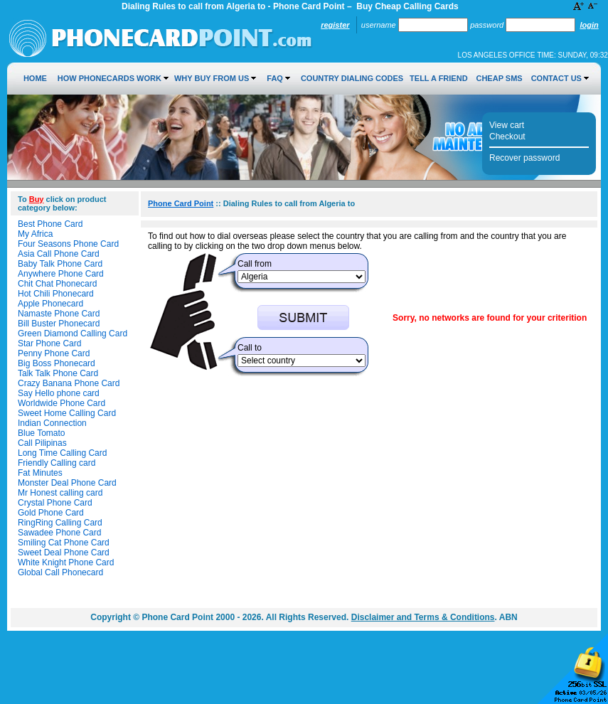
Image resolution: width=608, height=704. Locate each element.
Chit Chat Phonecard (57, 284)
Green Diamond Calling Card (72, 333)
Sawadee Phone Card (59, 533)
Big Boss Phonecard (56, 363)
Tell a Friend (438, 78)
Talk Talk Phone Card (58, 373)
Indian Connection (52, 423)
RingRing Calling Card (60, 523)
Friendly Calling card (56, 463)
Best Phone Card (50, 224)
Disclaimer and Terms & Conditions (423, 617)
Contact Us (556, 78)
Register (335, 25)
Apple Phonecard (50, 304)
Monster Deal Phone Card (67, 483)
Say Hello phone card (59, 393)
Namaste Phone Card (59, 314)
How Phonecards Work (109, 78)
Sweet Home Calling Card (67, 413)
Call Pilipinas (42, 443)
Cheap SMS (499, 78)
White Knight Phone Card (66, 562)
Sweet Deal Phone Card (64, 553)
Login (589, 25)
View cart (506, 125)
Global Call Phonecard (60, 572)
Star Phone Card (49, 343)
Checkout (507, 137)
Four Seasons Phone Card (68, 244)
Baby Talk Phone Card (60, 264)
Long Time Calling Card (62, 453)
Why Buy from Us (211, 78)
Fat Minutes (40, 473)
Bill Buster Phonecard (59, 324)
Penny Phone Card (54, 353)
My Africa (35, 234)
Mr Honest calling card (60, 493)
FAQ (275, 78)
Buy (36, 199)
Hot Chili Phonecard (56, 294)
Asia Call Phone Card (59, 254)
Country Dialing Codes (352, 78)
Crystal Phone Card (55, 503)
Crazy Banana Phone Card (68, 383)
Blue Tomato (41, 433)
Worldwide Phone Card (61, 403)
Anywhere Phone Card (61, 274)
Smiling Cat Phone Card (64, 543)
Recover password (524, 158)
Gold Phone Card (51, 513)
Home (35, 78)
